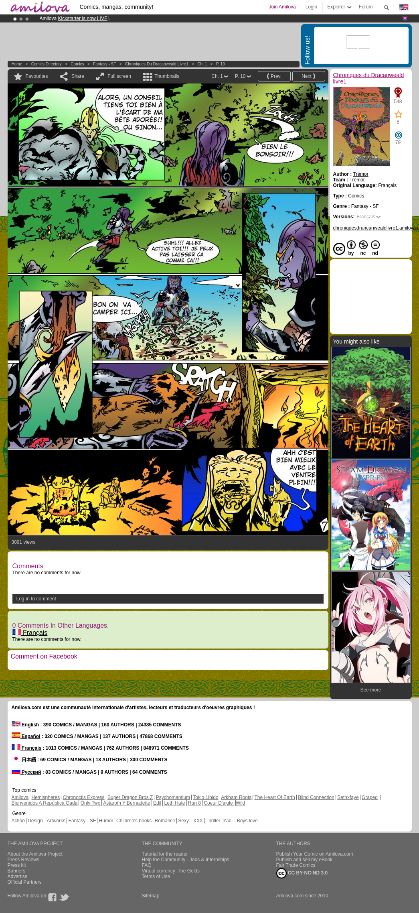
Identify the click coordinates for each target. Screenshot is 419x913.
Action (18, 821)
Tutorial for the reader (165, 854)
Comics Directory (46, 64)
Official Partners (25, 882)
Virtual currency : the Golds (171, 871)
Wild (240, 803)
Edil (157, 803)
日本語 (24, 760)
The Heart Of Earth (274, 797)
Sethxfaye (347, 797)
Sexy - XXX (190, 821)
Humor (106, 821)
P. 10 (220, 64)
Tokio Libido (205, 797)
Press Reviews (23, 859)
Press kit (17, 865)
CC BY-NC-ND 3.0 (302, 873)
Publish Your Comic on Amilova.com (314, 854)
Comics (77, 64)
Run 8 (194, 803)
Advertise (18, 876)
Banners (17, 871)
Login (311, 7)
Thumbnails (166, 76)
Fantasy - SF (104, 64)
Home (17, 64)
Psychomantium (173, 797)
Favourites (37, 76)
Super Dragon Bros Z (130, 797)
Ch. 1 (202, 64)
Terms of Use (156, 876)
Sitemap (151, 896)
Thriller (214, 821)
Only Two (91, 803)
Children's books (134, 821)
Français (30, 632)
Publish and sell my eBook (304, 859)
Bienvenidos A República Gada (45, 803)
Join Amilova (282, 7)
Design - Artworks (46, 821)
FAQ (147, 865)
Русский (26, 772)
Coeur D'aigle (219, 803)
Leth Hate (174, 803)
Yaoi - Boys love (240, 821)
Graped (370, 797)
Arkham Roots (236, 797)
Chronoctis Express (84, 797)
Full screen (119, 76)
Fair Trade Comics (296, 865)
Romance (165, 821)
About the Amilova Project (35, 854)
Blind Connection (316, 797)
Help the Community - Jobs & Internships (185, 859)
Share (77, 76)
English (25, 725)
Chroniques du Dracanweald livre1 (156, 64)
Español (26, 736)
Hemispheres (46, 797)
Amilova (20, 797)
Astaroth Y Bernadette (126, 803)
